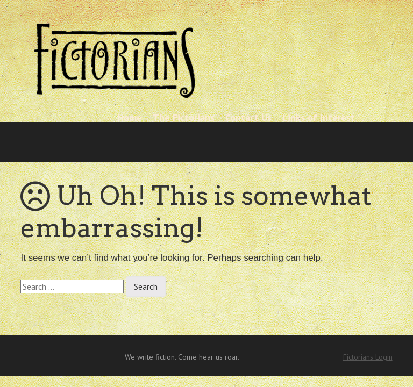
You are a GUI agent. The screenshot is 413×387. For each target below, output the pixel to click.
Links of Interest (318, 117)
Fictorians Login (368, 357)
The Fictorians (184, 117)
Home (129, 117)
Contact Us (248, 117)
